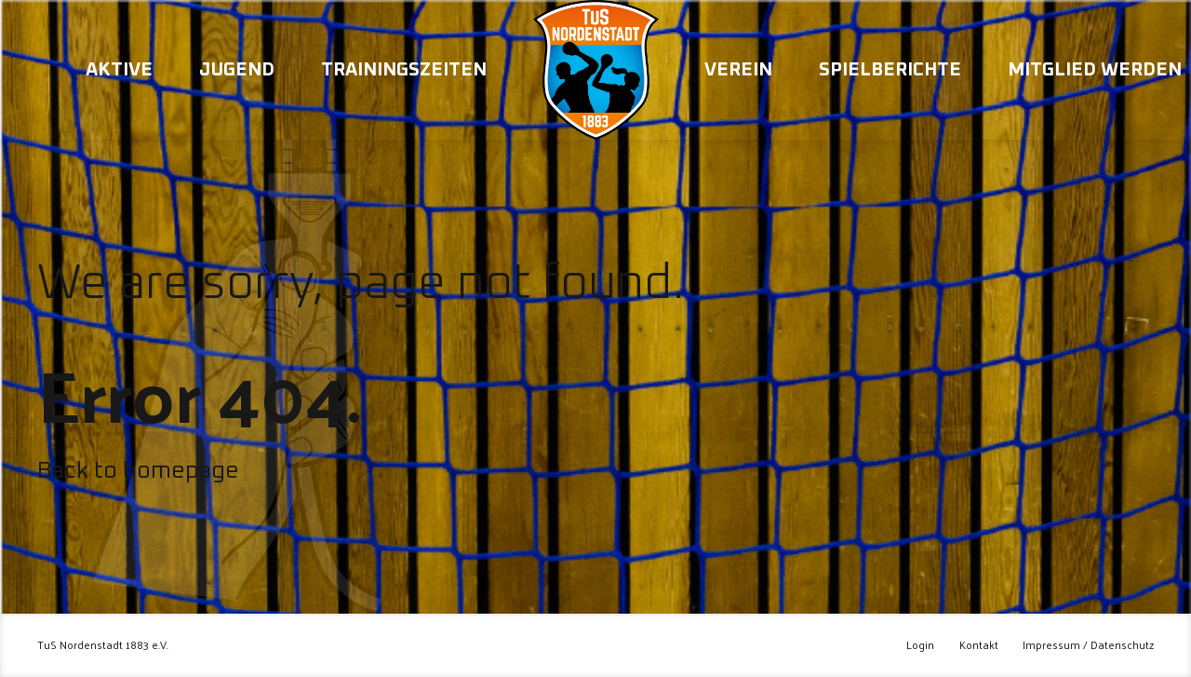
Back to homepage (138, 470)
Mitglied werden (1095, 70)
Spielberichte (890, 70)
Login (920, 645)
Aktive (119, 70)
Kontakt (978, 645)
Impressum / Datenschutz (1088, 645)
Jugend (236, 70)
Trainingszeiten (404, 70)
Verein (738, 70)
